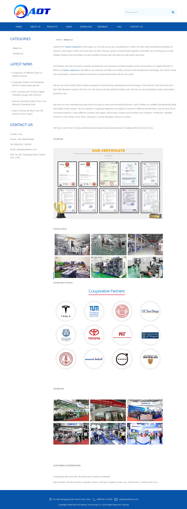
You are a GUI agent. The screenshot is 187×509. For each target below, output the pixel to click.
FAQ (119, 26)
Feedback (103, 26)
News (69, 26)
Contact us (136, 26)
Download (86, 26)
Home (19, 26)
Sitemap (125, 504)
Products (52, 26)
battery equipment (73, 47)
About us (35, 26)
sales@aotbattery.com (128, 499)
